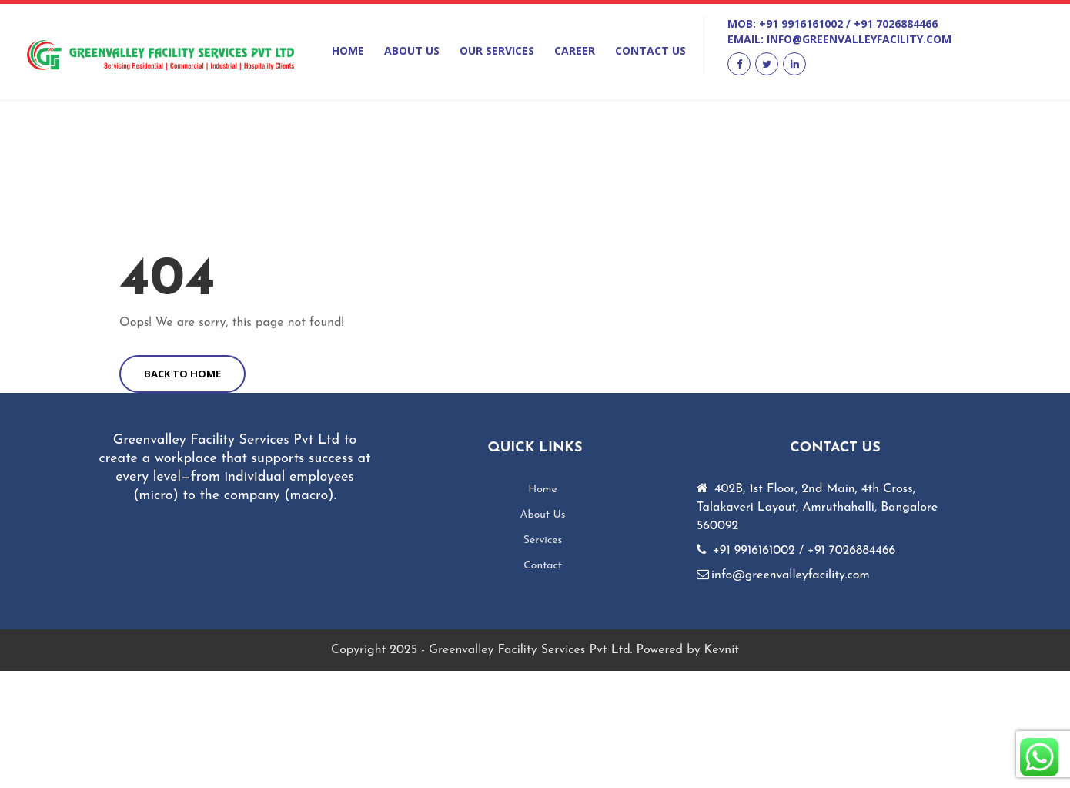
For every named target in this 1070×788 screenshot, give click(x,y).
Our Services (497, 50)
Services (543, 540)
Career (574, 50)
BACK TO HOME (182, 374)
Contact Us (650, 50)
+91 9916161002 (801, 23)
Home (348, 50)
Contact (542, 566)
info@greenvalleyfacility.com (859, 39)
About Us (412, 50)
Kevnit (721, 650)
